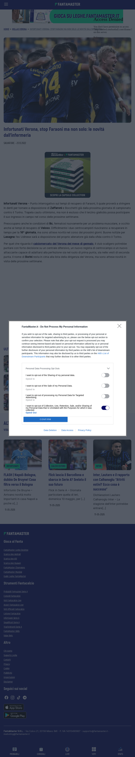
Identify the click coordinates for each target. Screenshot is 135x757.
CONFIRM (45, 419)
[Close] (120, 327)
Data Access (67, 430)
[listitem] (67, 368)
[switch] (105, 375)
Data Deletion (50, 430)
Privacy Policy (84, 430)
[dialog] (67, 378)
